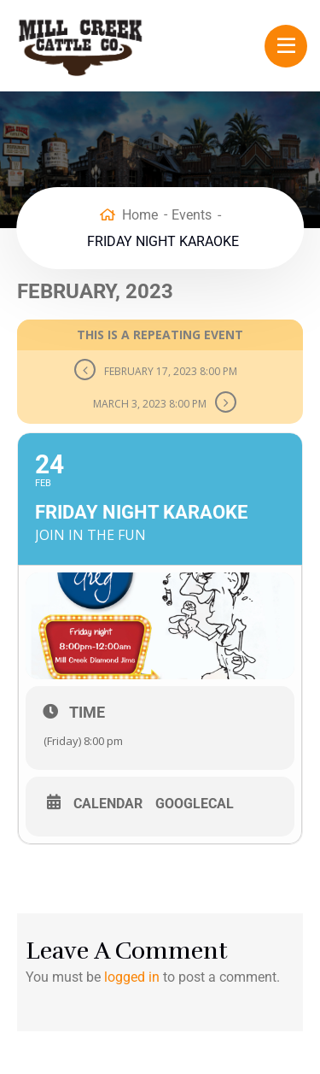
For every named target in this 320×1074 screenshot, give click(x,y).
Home (140, 215)
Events (192, 215)
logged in (132, 977)
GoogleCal (194, 804)
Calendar (108, 804)
